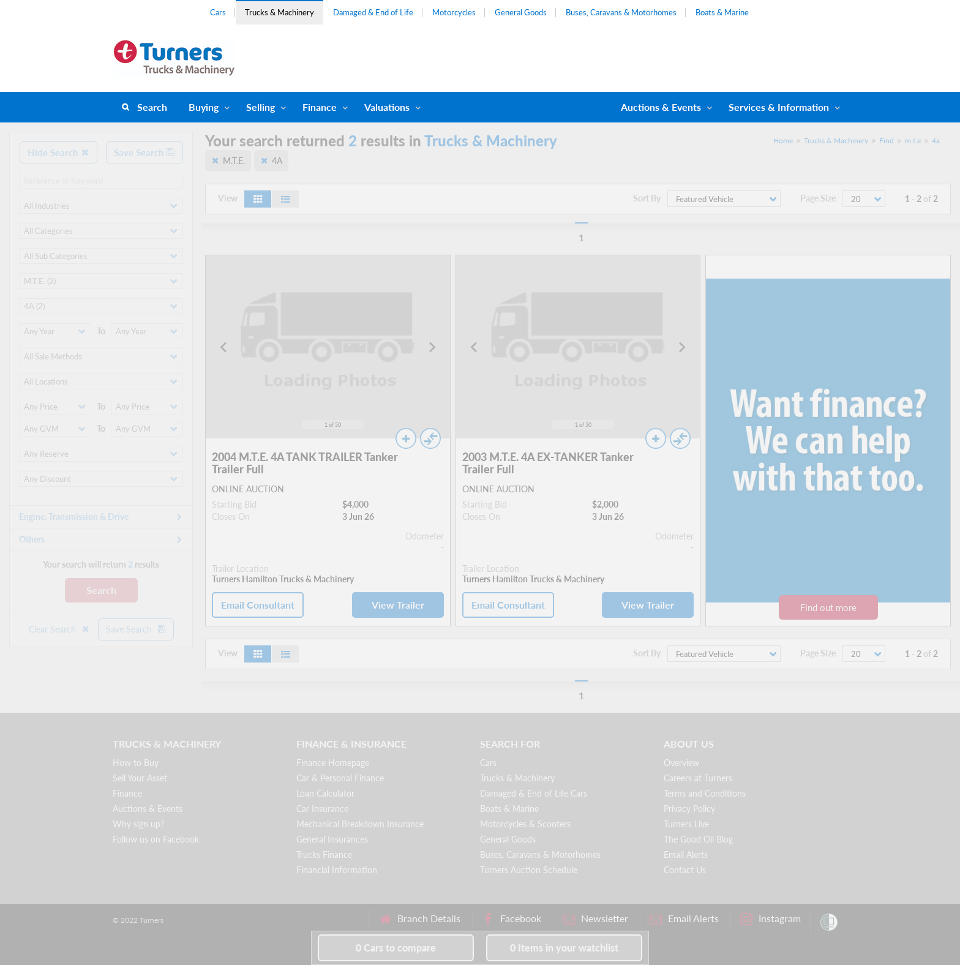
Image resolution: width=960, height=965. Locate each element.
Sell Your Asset (140, 778)
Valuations (387, 107)
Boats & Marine (722, 12)
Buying (204, 107)
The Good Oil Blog (698, 839)
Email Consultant (257, 604)
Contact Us (685, 870)
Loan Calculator (325, 793)
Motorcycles (454, 12)
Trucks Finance (324, 854)
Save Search (144, 152)
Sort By (647, 198)
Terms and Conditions (705, 793)
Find (886, 140)
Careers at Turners (698, 778)
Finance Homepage (332, 762)
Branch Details (419, 918)
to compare (396, 947)
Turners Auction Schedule (528, 870)
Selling (260, 107)
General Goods (521, 12)
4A (277, 161)
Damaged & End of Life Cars (533, 793)
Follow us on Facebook (156, 839)
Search (152, 107)
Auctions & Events (147, 808)
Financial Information (336, 870)
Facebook (511, 918)
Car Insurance (322, 808)
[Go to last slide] (224, 347)
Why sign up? (138, 824)
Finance (319, 107)
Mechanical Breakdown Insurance (360, 824)
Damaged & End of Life (373, 12)
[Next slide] (431, 347)
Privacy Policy (689, 808)
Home (783, 140)
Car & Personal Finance (340, 778)
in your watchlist (564, 947)
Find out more (828, 607)
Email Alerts (686, 854)
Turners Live (686, 824)
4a (936, 140)
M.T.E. (234, 161)
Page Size (818, 198)
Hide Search (58, 152)
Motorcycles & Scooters (525, 824)
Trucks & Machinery (279, 12)
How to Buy (136, 762)
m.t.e (913, 140)
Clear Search (59, 629)
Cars (218, 12)
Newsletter (595, 918)
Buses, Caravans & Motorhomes (621, 12)
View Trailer (398, 604)
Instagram (770, 918)
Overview (681, 762)
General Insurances (332, 839)
